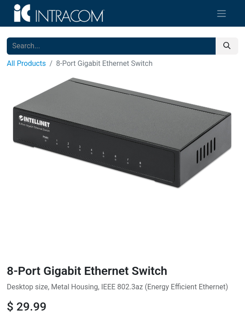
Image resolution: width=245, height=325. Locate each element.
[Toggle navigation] (221, 13)
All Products (26, 63)
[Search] (227, 46)
